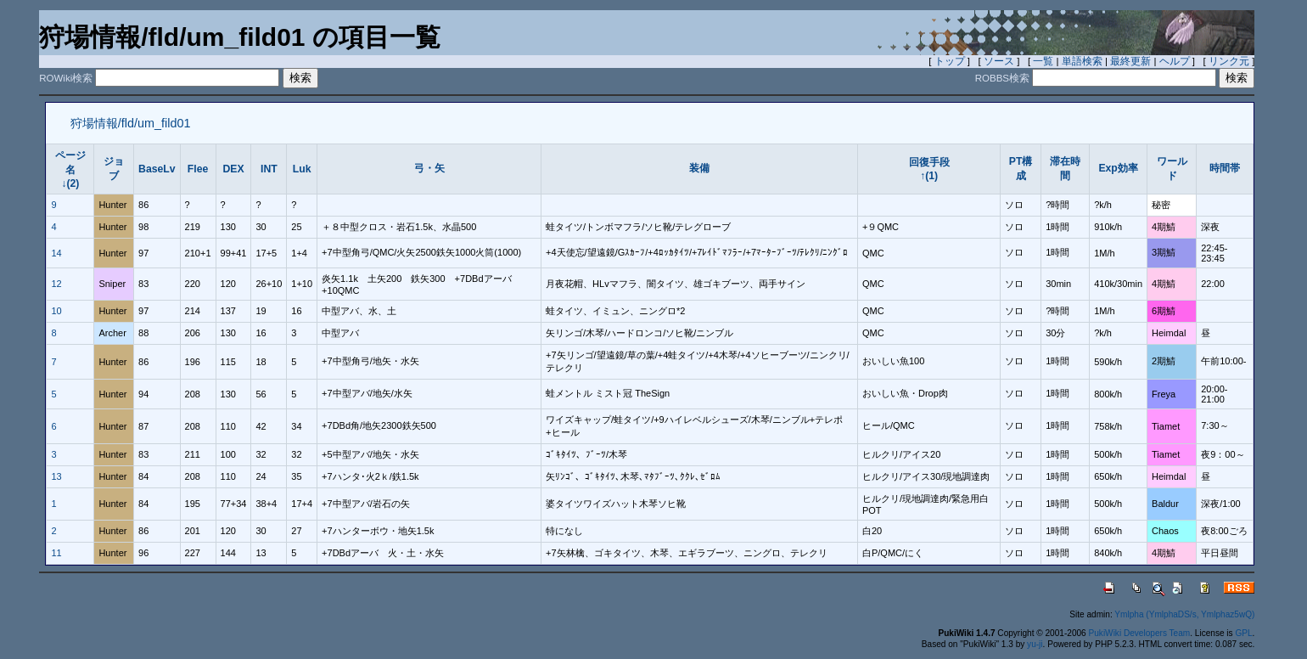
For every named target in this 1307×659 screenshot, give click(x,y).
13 (56, 476)
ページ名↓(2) (70, 169)
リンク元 (1229, 61)
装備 (699, 168)
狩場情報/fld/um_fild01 (130, 123)
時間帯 (1224, 168)
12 (56, 284)
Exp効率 (1117, 168)
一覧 (1043, 61)
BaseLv (157, 169)
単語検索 (1082, 61)
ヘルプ (1174, 61)
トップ (949, 61)
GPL (1243, 633)
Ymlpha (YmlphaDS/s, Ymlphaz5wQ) (1184, 614)
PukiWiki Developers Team (1140, 633)
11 (56, 553)
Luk (302, 169)
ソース (999, 61)
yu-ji (1034, 644)
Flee (198, 169)
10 (56, 311)
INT (269, 169)
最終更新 (1130, 61)
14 (56, 253)
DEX (233, 169)
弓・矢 (429, 168)
